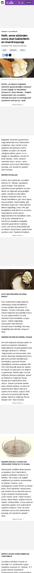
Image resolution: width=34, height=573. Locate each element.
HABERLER (4, 31)
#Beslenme (13, 50)
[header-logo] (12, 2)
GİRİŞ (29, 2)
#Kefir (4, 50)
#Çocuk (22, 50)
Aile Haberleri (12, 31)
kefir (11, 564)
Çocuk (24, 153)
